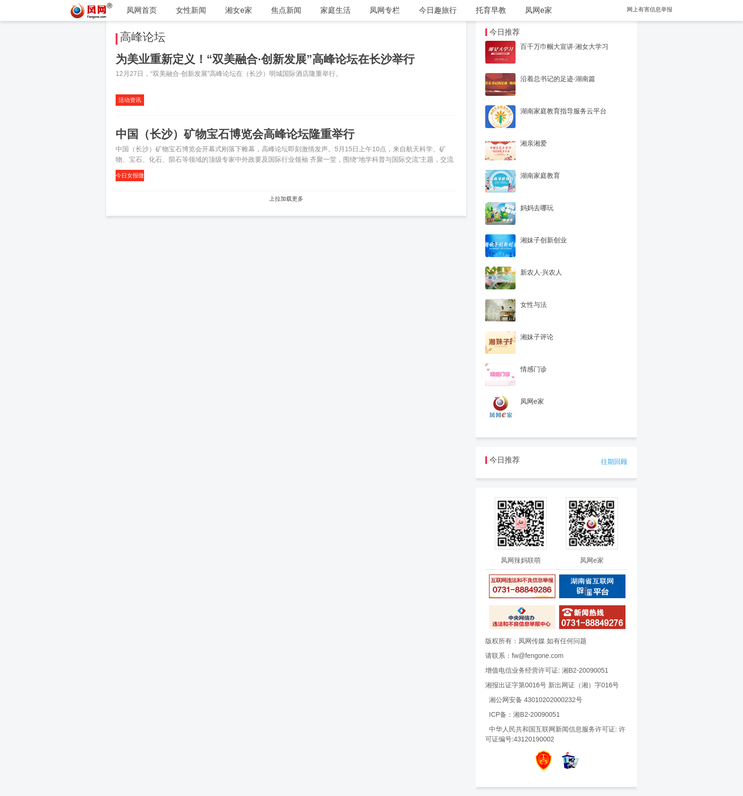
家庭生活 (335, 10)
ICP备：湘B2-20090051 (524, 714)
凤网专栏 (385, 10)
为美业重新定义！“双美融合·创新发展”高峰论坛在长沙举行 (265, 59)
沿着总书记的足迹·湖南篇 (557, 79)
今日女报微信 (130, 176)
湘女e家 (238, 10)
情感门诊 (533, 369)
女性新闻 (191, 10)
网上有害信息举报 (649, 9)
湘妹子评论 (536, 337)
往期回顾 (614, 461)
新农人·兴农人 (541, 272)
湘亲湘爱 (533, 143)
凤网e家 (538, 10)
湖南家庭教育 (540, 175)
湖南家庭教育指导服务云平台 (563, 111)
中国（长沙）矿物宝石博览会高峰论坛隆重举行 (235, 134)
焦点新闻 (286, 10)
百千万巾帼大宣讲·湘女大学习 (564, 46)
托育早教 (491, 10)
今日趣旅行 (438, 10)
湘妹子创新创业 (543, 240)
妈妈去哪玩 (536, 208)
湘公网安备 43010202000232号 (535, 699)
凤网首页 (142, 10)
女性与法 (533, 304)
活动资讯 (129, 100)
